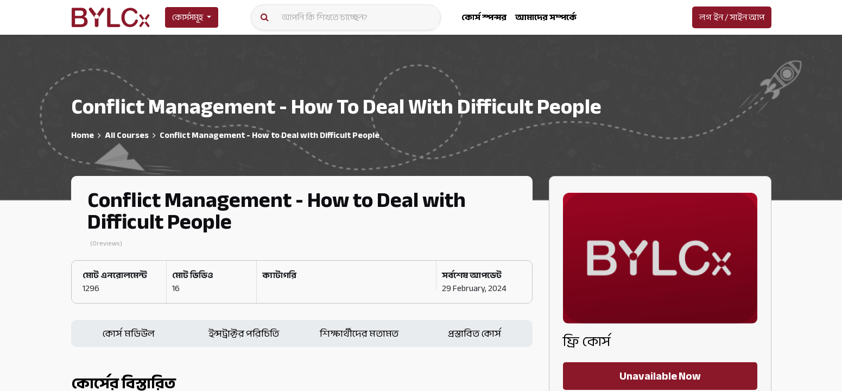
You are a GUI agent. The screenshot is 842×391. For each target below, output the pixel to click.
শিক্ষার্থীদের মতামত (359, 333)
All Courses (127, 135)
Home (82, 135)
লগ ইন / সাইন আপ (731, 17)
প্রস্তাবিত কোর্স (474, 333)
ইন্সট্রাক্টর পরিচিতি (244, 333)
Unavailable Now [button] (660, 376)
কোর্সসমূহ (187, 17)
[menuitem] (484, 17)
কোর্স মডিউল (128, 333)
